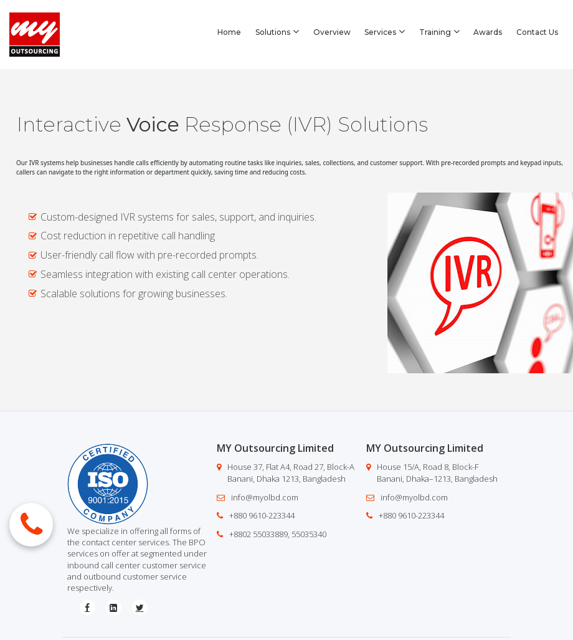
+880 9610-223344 (262, 515)
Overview (332, 32)
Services (384, 31)
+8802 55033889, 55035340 (277, 534)
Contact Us (537, 32)
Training (439, 31)
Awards (487, 32)
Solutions (277, 31)
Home (229, 32)
